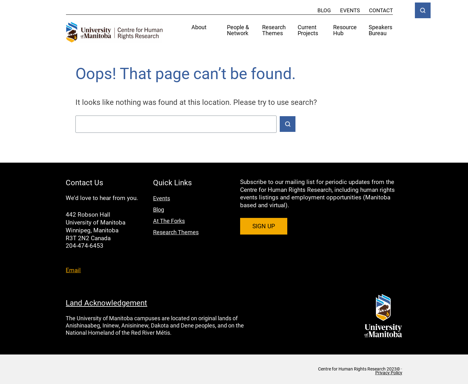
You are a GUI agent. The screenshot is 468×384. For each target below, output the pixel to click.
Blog (324, 10)
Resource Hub (345, 30)
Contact (381, 10)
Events (350, 10)
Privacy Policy (388, 373)
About (198, 27)
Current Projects (308, 30)
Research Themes (274, 30)
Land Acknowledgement (106, 303)
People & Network (238, 30)
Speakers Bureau (380, 30)
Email (73, 270)
